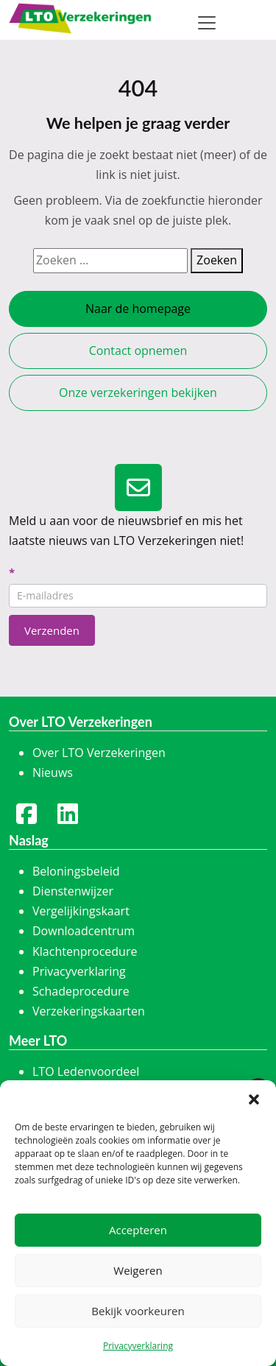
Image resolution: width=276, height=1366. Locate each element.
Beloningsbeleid (76, 871)
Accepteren (138, 1229)
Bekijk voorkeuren (137, 1310)
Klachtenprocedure (84, 951)
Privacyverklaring (138, 1345)
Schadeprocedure (81, 991)
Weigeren (137, 1270)
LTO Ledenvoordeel (85, 1071)
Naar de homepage (138, 308)
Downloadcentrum (83, 931)
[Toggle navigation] (207, 23)
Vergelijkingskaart (81, 911)
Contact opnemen (138, 350)
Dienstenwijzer (72, 891)
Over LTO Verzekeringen (99, 752)
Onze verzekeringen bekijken (138, 392)
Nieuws (52, 772)
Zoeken (217, 260)
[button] (254, 1098)
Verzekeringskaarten (88, 1011)
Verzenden (51, 630)
